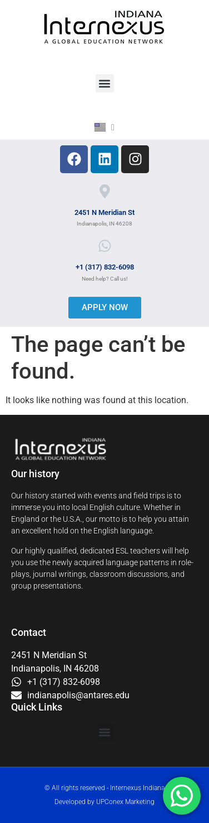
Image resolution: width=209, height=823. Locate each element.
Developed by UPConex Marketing (104, 802)
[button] (105, 83)
